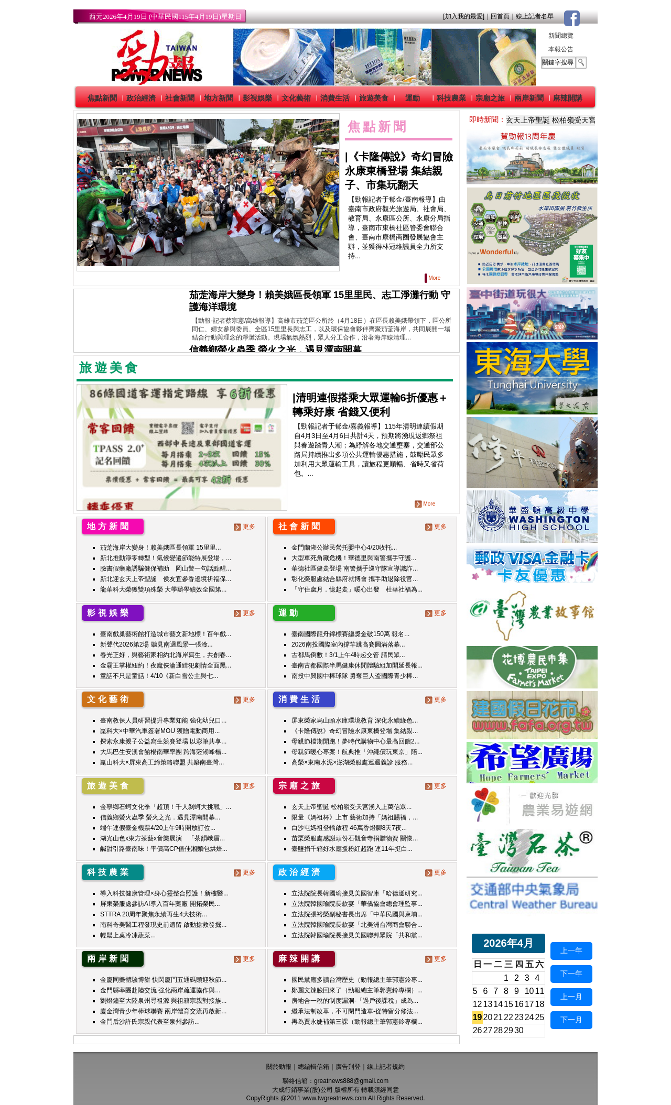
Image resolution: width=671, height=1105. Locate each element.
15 (508, 1004)
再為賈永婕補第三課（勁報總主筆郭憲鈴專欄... (357, 1021)
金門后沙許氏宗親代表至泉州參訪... (150, 1021)
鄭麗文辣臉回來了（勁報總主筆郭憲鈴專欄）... (357, 990)
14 (498, 1004)
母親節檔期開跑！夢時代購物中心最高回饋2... (355, 741)
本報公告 (560, 49)
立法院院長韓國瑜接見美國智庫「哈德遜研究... (357, 893)
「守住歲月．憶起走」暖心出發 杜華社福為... (357, 589)
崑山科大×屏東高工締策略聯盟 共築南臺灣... (162, 762)
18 (540, 1004)
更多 (245, 526)
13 (488, 1004)
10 (529, 991)
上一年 (571, 950)
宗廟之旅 (490, 98)
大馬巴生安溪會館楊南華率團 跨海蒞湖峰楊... (163, 752)
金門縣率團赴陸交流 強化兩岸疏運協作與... (160, 990)
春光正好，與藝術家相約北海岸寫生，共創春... (165, 655)
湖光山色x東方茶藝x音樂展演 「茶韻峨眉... (162, 838)
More (433, 278)
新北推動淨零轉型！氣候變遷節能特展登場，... (165, 558)
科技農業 (451, 98)
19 (477, 1017)
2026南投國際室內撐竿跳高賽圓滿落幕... (348, 644)
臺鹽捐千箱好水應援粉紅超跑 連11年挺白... (352, 848)
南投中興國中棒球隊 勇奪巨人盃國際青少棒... (354, 676)
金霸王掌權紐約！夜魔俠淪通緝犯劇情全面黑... (165, 665)
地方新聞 (218, 98)
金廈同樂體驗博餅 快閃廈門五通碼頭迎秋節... (163, 979)
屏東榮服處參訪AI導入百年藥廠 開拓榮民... (160, 903)
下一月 (571, 1019)
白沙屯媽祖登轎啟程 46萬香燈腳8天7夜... (349, 828)
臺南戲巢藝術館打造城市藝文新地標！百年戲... (165, 634)
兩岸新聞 (529, 98)
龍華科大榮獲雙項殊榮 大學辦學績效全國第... (163, 589)
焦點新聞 (102, 98)
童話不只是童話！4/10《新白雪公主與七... (159, 676)
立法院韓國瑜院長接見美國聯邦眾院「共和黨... (357, 935)
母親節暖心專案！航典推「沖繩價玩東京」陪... (357, 752)
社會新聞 (179, 98)
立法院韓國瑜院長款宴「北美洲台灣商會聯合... (357, 924)
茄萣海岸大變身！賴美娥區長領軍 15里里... (160, 547)
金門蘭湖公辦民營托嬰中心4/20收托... (344, 547)
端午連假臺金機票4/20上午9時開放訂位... (157, 828)
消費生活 (335, 98)
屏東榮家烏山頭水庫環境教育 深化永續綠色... (354, 720)
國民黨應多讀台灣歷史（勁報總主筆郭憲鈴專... (357, 979)
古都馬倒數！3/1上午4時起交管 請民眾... (348, 655)
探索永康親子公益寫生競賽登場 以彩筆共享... (163, 741)
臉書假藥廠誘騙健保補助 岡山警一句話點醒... (165, 568)
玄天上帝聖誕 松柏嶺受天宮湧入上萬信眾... (351, 807)
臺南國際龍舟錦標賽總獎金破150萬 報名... (350, 634)
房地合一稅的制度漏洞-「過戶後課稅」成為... (354, 1000)
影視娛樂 (257, 98)
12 (477, 1004)
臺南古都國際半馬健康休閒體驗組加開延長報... (357, 665)
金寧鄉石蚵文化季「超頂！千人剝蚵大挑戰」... (165, 807)
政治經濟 (141, 98)
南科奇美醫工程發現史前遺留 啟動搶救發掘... (163, 924)
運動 (412, 98)
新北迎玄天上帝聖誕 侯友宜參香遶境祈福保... (165, 579)
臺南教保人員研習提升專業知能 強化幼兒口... (163, 720)
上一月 (571, 996)
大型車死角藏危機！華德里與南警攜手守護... (353, 558)
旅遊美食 (373, 98)
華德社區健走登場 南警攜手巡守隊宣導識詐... (354, 568)
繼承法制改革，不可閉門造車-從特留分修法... (354, 1011)
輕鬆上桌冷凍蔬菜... (128, 935)
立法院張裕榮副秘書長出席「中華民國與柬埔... (357, 914)
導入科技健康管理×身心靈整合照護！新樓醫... (164, 893)
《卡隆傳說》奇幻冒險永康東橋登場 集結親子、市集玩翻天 (399, 171)
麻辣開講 (567, 98)
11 (540, 991)
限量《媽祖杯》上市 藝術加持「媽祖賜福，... (354, 817)
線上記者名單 (535, 16)
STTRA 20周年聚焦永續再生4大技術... (153, 914)
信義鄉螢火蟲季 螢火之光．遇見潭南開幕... (160, 817)
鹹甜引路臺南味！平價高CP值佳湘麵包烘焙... (164, 848)
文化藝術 (296, 98)
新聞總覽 (560, 35)
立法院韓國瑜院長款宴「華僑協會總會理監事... (357, 903)
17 (529, 1004)
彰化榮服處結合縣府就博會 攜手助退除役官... (354, 579)
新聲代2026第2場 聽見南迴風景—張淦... (156, 644)
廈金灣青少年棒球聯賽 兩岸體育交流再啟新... (163, 1011)
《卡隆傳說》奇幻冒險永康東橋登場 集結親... (354, 731)
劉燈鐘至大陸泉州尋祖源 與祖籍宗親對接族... (163, 1000)
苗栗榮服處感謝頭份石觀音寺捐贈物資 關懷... (354, 838)
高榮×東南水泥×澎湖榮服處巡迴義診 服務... (352, 762)
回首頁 (500, 16)
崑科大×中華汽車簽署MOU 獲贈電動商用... (160, 731)
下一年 (571, 973)
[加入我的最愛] (463, 16)
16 (519, 1004)
